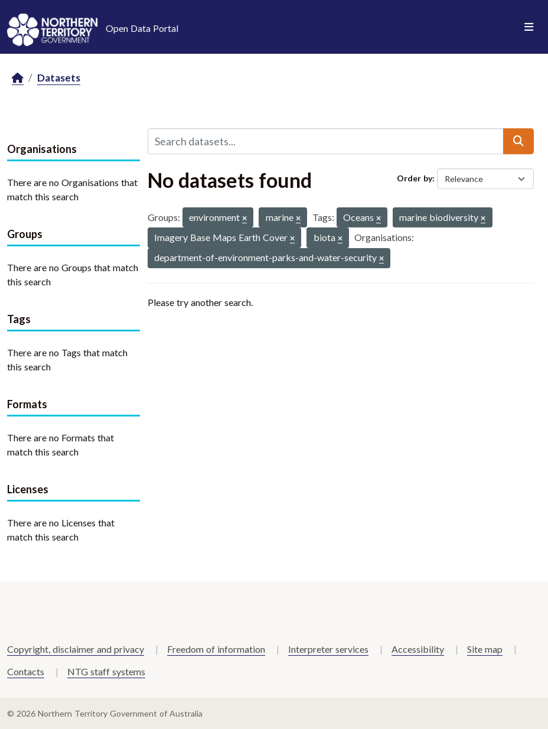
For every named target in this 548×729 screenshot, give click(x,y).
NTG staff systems (106, 671)
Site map (485, 649)
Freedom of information (216, 649)
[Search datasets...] (326, 141)
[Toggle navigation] (529, 27)
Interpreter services (328, 649)
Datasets (58, 77)
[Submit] (518, 141)
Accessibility (418, 649)
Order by (414, 178)
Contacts (25, 671)
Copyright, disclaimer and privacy (75, 649)
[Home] (18, 78)
